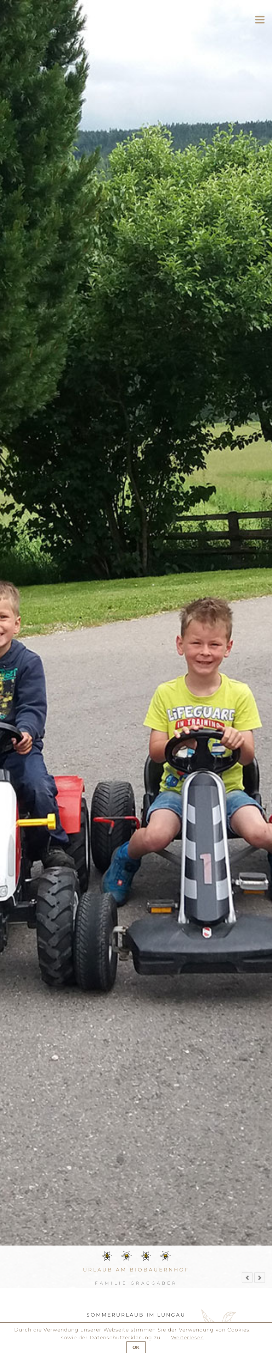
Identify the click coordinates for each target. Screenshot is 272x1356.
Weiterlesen (187, 1337)
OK (136, 1347)
